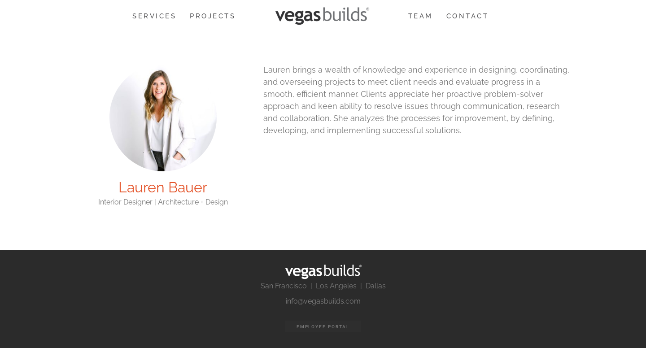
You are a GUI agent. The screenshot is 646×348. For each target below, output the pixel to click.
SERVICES (154, 16)
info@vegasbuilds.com (323, 301)
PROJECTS (213, 16)
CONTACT (467, 16)
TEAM (420, 16)
